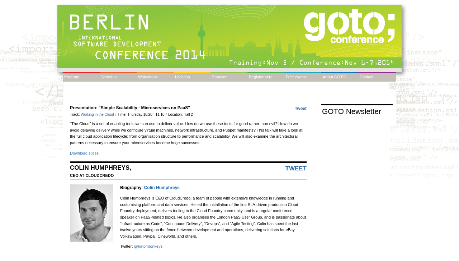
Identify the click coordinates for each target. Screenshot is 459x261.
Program (71, 77)
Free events (296, 77)
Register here (261, 77)
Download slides (84, 153)
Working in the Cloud (98, 114)
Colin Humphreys (162, 187)
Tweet (301, 108)
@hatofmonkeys (148, 246)
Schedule (109, 77)
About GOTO (334, 77)
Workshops (148, 77)
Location (182, 77)
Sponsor (219, 77)
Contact (366, 77)
